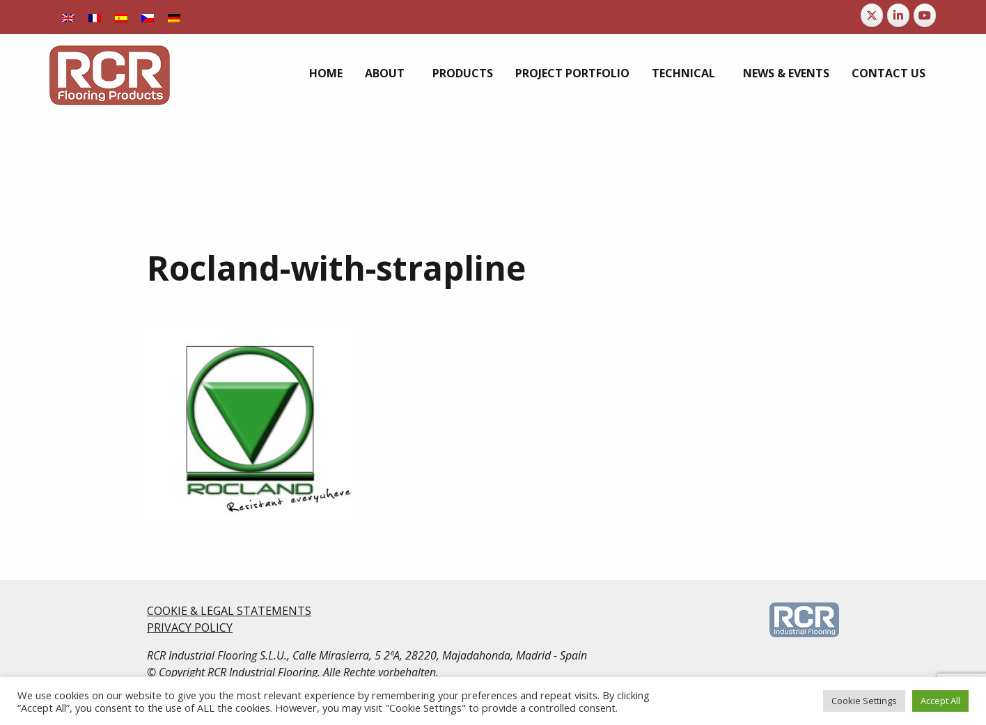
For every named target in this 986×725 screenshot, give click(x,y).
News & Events (786, 73)
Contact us (888, 73)
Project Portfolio (572, 73)
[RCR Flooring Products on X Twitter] (872, 15)
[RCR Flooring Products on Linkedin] (898, 15)
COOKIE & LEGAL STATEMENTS (229, 610)
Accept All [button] (940, 700)
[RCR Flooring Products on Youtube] (925, 15)
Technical (683, 73)
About (385, 73)
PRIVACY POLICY (190, 627)
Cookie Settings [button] (864, 700)
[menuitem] (68, 17)
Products (462, 73)
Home (326, 73)
